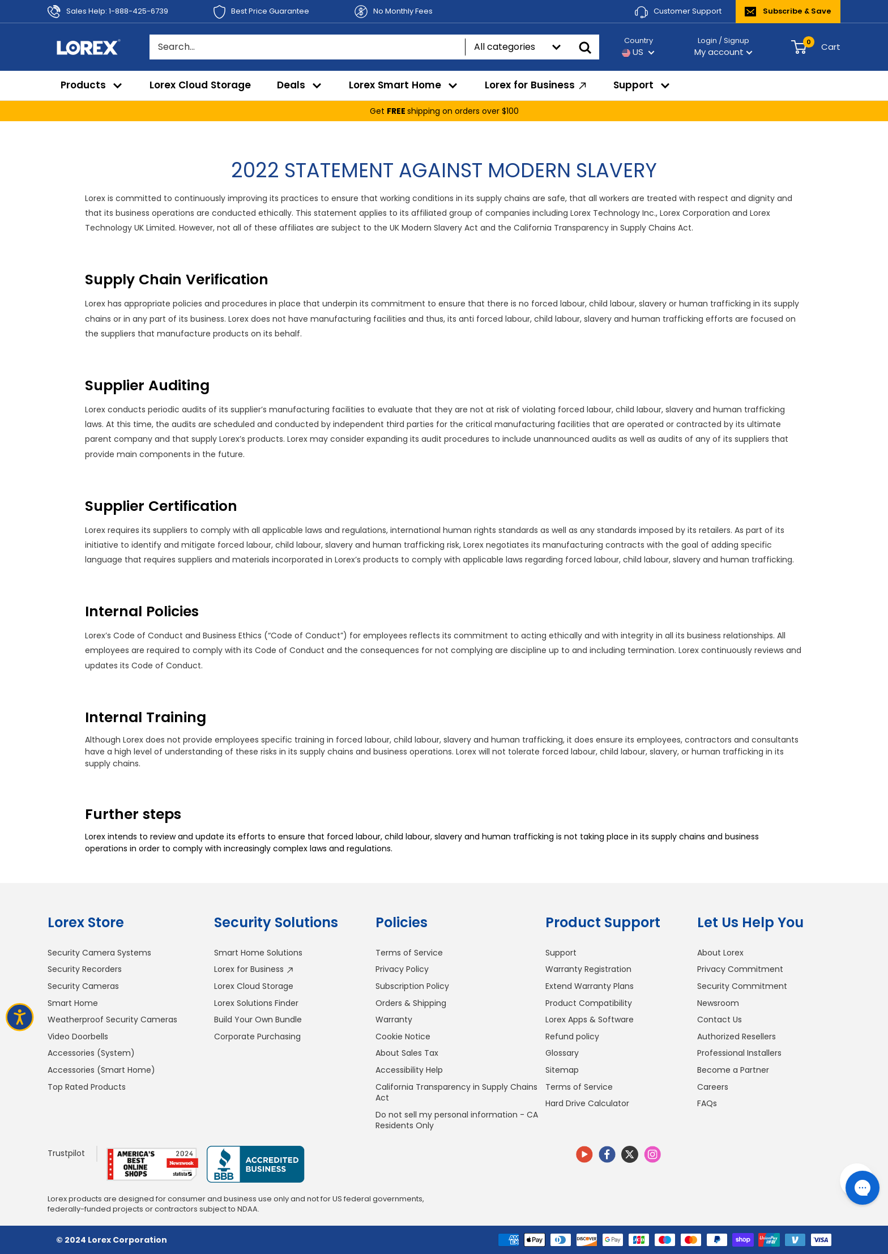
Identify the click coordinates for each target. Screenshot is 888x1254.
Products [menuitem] (92, 85)
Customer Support (678, 12)
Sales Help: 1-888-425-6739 (108, 11)
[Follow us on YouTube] (584, 1156)
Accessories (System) (91, 1053)
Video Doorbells (78, 1036)
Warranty (393, 1019)
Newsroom (718, 1003)
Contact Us (719, 1019)
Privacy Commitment (740, 969)
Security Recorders (85, 969)
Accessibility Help (409, 1070)
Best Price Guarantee (261, 12)
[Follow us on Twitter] (629, 1154)
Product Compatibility (588, 1003)
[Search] (585, 47)
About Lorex (720, 952)
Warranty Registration (588, 969)
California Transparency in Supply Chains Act (456, 1092)
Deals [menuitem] (300, 85)
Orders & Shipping (410, 1003)
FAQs (707, 1103)
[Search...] (307, 47)
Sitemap (562, 1070)
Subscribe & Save (788, 11)
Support (561, 952)
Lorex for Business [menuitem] (537, 85)
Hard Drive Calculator (587, 1103)
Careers (712, 1087)
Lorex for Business (254, 969)
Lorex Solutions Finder (256, 1003)
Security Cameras (83, 986)
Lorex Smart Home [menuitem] (404, 85)
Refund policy (572, 1036)
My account (723, 52)
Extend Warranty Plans (589, 986)
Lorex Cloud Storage (253, 986)
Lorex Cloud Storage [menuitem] (200, 85)
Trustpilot (66, 1153)
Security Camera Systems (99, 952)
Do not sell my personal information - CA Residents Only (456, 1120)
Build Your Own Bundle (258, 1019)
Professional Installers (739, 1053)
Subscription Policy (412, 986)
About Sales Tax (406, 1053)
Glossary (562, 1053)
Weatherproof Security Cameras (112, 1019)
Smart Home (73, 1003)
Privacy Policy (402, 969)
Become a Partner (733, 1070)
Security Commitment (742, 986)
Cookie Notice (402, 1036)
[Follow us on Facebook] (607, 1156)
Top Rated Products (87, 1087)
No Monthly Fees (394, 11)
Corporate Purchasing (257, 1036)
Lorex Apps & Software (589, 1019)
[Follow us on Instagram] (652, 1156)
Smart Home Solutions (258, 952)
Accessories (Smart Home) (101, 1070)
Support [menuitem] (642, 85)
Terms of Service (409, 952)
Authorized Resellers (736, 1036)
